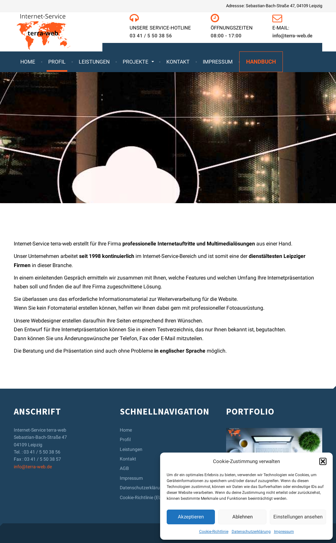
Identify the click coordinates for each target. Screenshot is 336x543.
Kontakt (178, 62)
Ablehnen (242, 517)
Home (27, 62)
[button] (323, 461)
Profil (57, 62)
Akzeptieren (191, 517)
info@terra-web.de (33, 466)
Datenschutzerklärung (251, 531)
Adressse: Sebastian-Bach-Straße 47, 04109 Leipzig (274, 5)
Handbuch (261, 61)
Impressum (284, 531)
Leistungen (94, 62)
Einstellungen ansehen (298, 517)
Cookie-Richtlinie (213, 531)
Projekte (135, 62)
